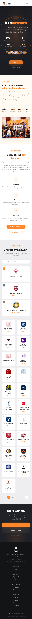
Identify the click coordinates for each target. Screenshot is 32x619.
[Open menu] (27, 4)
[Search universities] (16, 261)
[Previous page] (5, 497)
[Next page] (26, 497)
